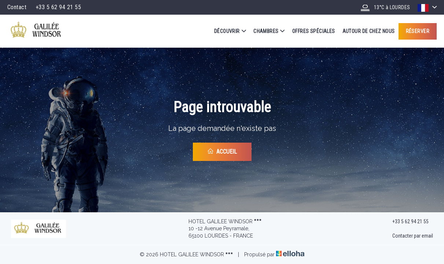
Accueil (222, 151)
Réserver (417, 31)
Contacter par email (408, 236)
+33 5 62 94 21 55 (406, 221)
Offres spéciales (313, 31)
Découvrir (230, 31)
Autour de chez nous (368, 31)
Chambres (269, 31)
